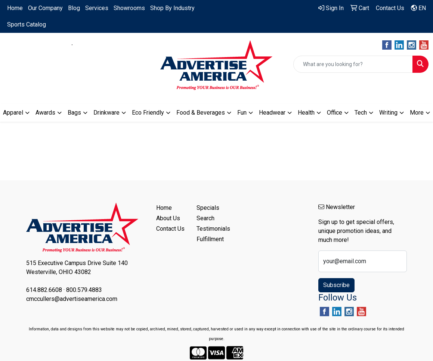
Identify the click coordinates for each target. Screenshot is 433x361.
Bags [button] (74, 112)
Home (15, 8)
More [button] (417, 112)
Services (96, 8)
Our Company (45, 8)
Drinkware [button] (106, 112)
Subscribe (336, 285)
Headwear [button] (272, 112)
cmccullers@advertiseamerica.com (72, 53)
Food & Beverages (200, 112)
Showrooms (129, 8)
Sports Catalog (26, 24)
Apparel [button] (13, 112)
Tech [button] (361, 112)
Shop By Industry (172, 8)
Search (205, 218)
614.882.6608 (47, 44)
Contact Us (170, 228)
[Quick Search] (353, 64)
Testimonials (212, 228)
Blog (74, 8)
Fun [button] (242, 112)
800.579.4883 (97, 44)
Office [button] (334, 112)
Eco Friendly (148, 112)
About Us (168, 218)
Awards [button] (45, 112)
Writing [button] (388, 112)
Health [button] (306, 112)
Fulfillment (210, 239)
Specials (208, 207)
